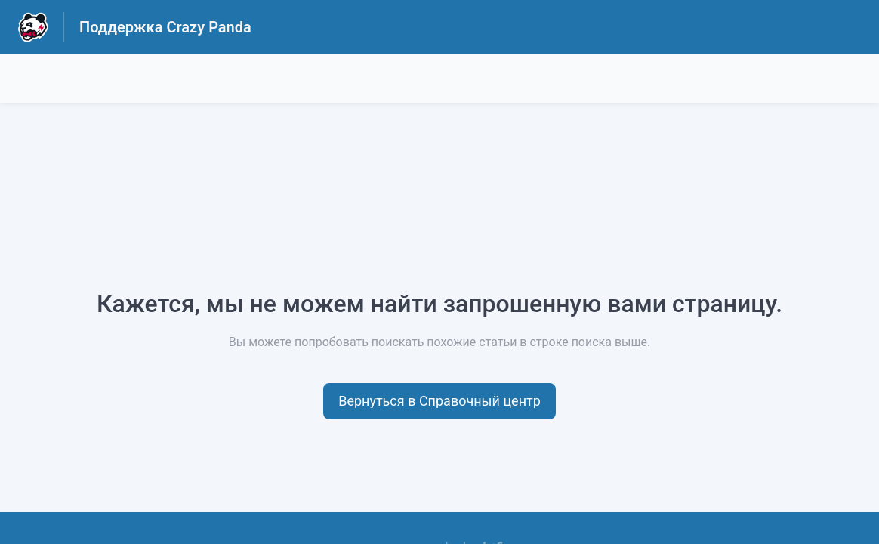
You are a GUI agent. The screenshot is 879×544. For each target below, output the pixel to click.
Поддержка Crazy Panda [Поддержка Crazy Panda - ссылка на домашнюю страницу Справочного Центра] (165, 27)
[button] (439, 401)
